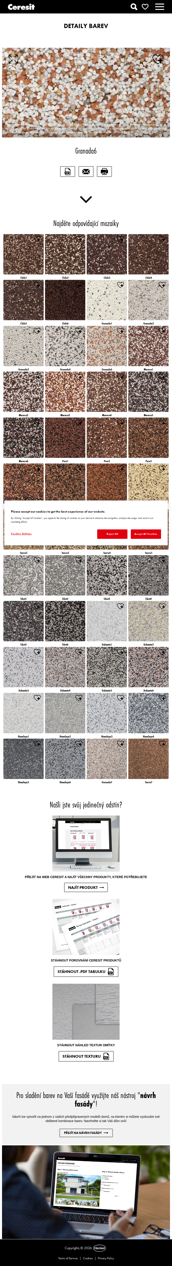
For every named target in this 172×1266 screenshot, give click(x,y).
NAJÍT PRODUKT (86, 887)
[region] (86, 522)
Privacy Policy (106, 1258)
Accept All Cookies (145, 533)
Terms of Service (68, 1258)
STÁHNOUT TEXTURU (86, 1056)
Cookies (88, 1258)
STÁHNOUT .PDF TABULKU (86, 971)
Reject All (112, 533)
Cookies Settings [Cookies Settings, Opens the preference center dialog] (21, 533)
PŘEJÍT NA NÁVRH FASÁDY (86, 1133)
